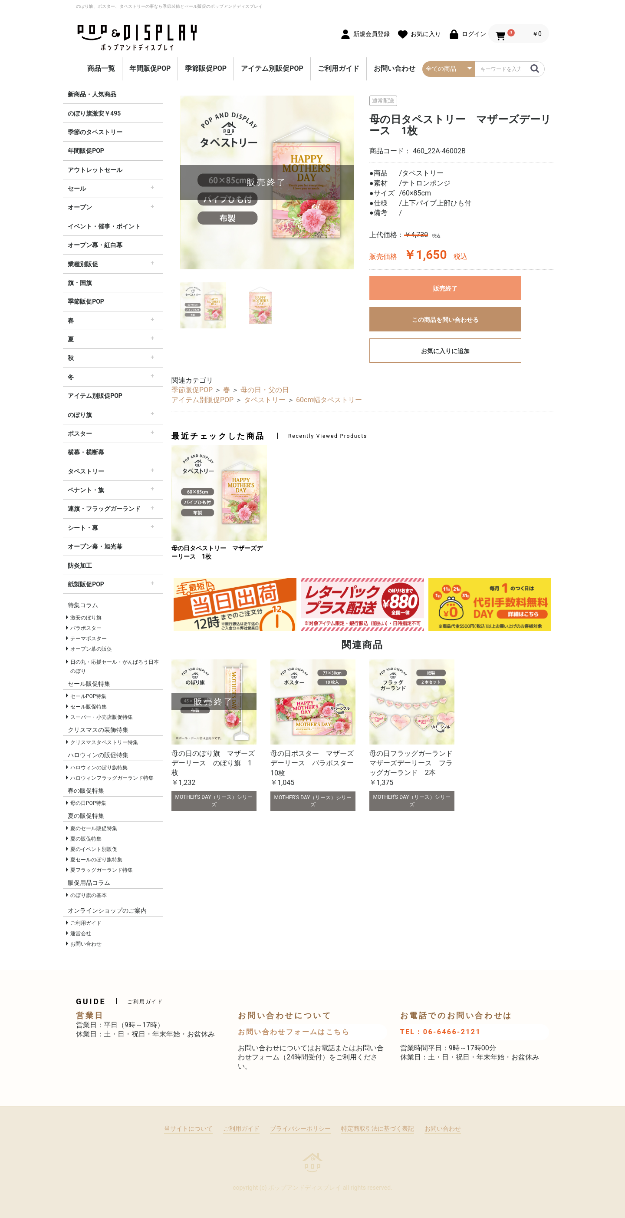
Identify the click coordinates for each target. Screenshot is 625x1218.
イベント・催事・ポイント (104, 226)
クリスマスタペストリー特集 (104, 742)
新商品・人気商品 (92, 94)
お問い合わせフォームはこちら (294, 1032)
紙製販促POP (86, 584)
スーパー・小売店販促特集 (101, 717)
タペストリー (86, 471)
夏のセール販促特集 (93, 828)
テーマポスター (88, 638)
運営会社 (80, 933)
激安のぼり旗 (86, 618)
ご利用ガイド (338, 68)
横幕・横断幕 (86, 452)
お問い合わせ (394, 68)
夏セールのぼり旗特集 (96, 860)
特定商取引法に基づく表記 (377, 1128)
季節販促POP (206, 68)
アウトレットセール (95, 169)
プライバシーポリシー (300, 1128)
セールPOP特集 (88, 696)
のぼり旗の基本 (88, 895)
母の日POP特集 (88, 803)
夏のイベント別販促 (93, 849)
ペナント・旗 (86, 490)
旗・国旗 (80, 282)
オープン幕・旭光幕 (95, 546)
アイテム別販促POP (272, 68)
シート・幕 (83, 527)
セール (77, 188)
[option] (267, 182)
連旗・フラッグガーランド (104, 508)
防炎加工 (80, 565)
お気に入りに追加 (445, 351)
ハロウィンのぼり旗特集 (99, 768)
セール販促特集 (88, 707)
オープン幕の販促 (91, 649)
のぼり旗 (80, 414)
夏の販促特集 (86, 839)
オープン (80, 207)
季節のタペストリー (95, 132)
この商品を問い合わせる (445, 319)
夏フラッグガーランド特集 (101, 870)
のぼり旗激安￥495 (94, 113)
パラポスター (86, 628)
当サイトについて (188, 1128)
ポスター (80, 433)
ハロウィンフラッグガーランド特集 (112, 778)
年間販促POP (150, 68)
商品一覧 (101, 68)
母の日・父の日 (264, 390)
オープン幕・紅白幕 (95, 245)
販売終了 (445, 288)
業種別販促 (83, 264)
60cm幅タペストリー (329, 400)
